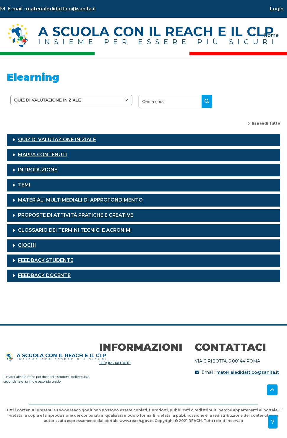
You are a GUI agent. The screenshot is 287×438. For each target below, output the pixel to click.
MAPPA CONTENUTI (42, 154)
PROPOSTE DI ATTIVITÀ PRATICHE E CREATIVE (75, 215)
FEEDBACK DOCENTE (44, 275)
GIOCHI (27, 245)
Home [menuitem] (271, 35)
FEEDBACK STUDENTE (45, 260)
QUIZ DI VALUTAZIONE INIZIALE (57, 139)
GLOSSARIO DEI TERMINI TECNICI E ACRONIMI (75, 230)
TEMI (24, 185)
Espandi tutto (266, 123)
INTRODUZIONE (37, 170)
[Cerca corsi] (170, 101)
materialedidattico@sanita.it (61, 9)
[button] (272, 390)
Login (276, 9)
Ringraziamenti (115, 362)
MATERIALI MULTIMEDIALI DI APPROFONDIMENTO (80, 200)
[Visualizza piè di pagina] (273, 422)
